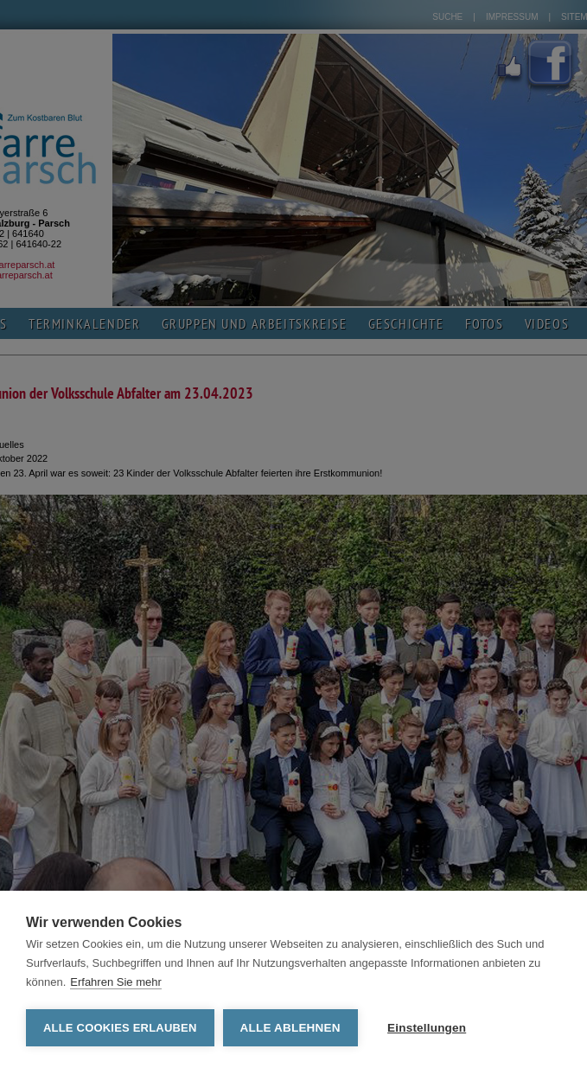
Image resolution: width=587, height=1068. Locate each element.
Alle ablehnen (290, 1027)
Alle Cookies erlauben (120, 1027)
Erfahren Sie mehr (116, 981)
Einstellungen (426, 1027)
